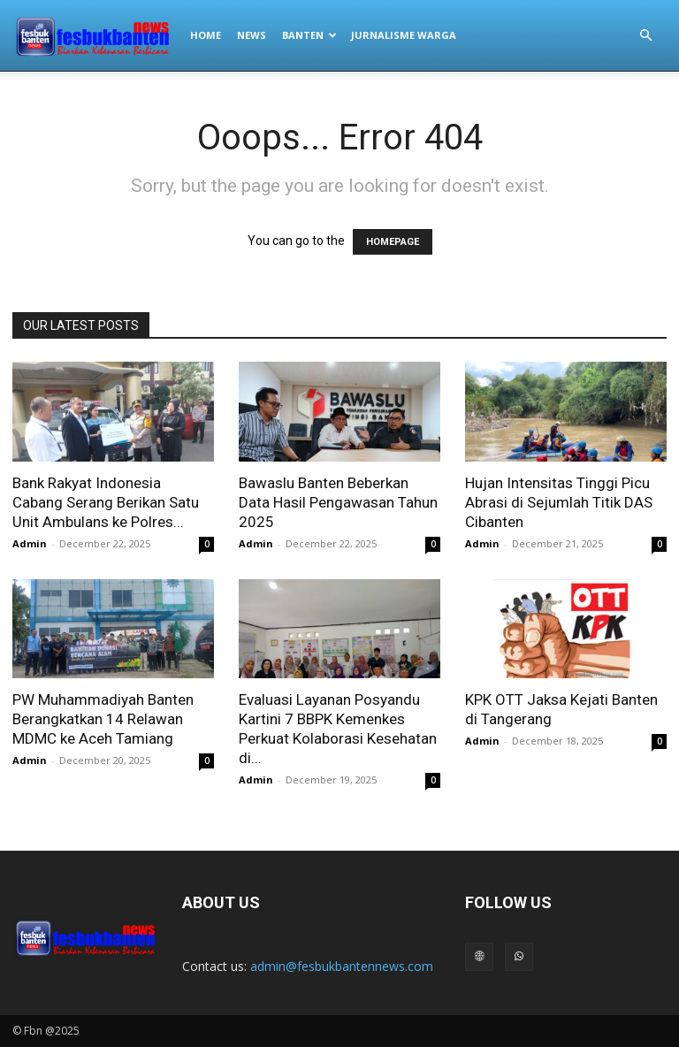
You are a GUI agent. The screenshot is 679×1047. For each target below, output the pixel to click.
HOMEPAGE (392, 242)
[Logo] (97, 35)
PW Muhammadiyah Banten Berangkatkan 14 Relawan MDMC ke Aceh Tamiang (103, 719)
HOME (205, 35)
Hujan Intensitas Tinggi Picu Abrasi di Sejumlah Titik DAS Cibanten (558, 502)
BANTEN (309, 35)
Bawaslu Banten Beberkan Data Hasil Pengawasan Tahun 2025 (338, 502)
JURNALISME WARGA (403, 35)
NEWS (251, 35)
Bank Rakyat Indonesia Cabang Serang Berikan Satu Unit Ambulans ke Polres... (105, 502)
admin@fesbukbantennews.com (341, 966)
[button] (645, 35)
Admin (29, 543)
